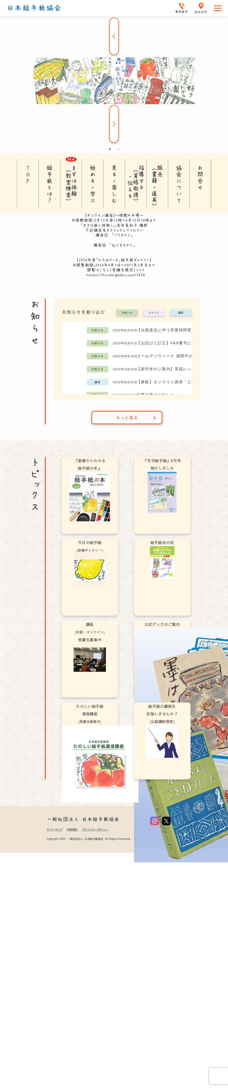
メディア (153, 313)
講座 (181, 313)
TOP (28, 174)
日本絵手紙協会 (34, 8)
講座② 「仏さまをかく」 (114, 245)
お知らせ (127, 313)
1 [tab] (110, 149)
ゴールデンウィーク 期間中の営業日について (176, 356)
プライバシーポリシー (95, 829)
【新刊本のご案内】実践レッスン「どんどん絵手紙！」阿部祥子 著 (176, 369)
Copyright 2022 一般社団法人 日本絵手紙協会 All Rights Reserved (88, 839)
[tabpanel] (114, 80)
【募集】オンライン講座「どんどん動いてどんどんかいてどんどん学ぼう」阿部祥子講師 (176, 382)
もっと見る (136, 417)
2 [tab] (118, 149)
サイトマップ (55, 829)
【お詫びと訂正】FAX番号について (170, 343)
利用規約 (72, 829)
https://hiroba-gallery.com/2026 (116, 275)
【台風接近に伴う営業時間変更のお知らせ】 (176, 330)
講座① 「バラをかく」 (114, 235)
